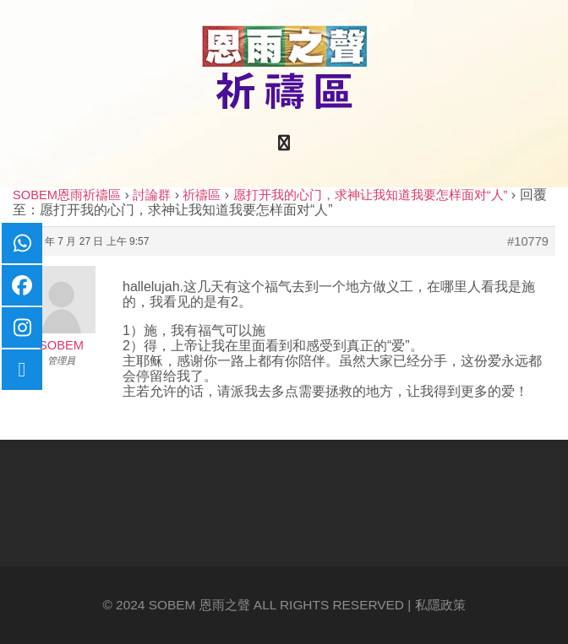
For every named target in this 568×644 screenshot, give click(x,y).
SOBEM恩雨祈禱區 (67, 195)
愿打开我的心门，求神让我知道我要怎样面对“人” (370, 195)
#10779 (528, 241)
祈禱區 (202, 195)
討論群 (152, 195)
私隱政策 (440, 605)
